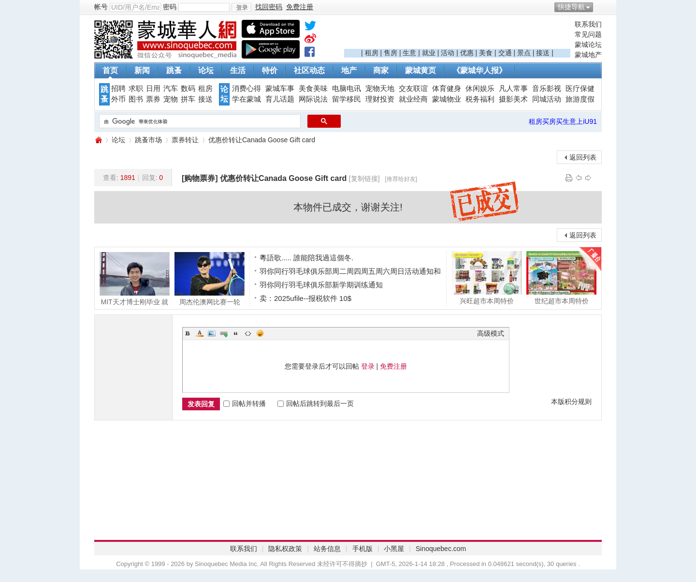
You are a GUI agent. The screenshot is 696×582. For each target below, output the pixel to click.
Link (224, 333)
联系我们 (588, 24)
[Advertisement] (457, 34)
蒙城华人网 (98, 140)
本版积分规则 (571, 401)
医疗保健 (580, 88)
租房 (371, 53)
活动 (447, 53)
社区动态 (309, 70)
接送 (543, 53)
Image (212, 333)
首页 (110, 70)
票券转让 (185, 140)
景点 (524, 53)
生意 (409, 53)
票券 (153, 99)
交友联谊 (413, 88)
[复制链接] (364, 178)
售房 (390, 53)
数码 (188, 88)
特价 (269, 70)
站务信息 (327, 548)
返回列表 (582, 157)
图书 (136, 99)
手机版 (362, 548)
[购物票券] (200, 178)
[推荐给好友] (401, 179)
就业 (428, 53)
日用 (153, 88)
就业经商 (413, 99)
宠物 (170, 99)
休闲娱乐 (479, 88)
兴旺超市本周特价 (486, 277)
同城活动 (546, 99)
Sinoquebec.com (441, 548)
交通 (505, 53)
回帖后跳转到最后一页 (315, 403)
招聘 (118, 88)
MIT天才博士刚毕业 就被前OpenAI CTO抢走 (135, 278)
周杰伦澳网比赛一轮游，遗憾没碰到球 (209, 278)
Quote (236, 333)
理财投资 (379, 99)
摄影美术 (513, 99)
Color (199, 333)
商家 (381, 70)
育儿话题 (279, 99)
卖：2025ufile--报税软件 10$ (305, 298)
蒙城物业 (446, 99)
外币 (118, 99)
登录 (368, 366)
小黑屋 (394, 548)
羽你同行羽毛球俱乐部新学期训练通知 (321, 285)
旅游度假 (580, 99)
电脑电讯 (346, 88)
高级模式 (490, 333)
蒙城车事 (279, 88)
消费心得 (246, 88)
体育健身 (446, 88)
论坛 (206, 70)
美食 (486, 53)
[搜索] (199, 121)
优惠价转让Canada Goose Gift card (261, 140)
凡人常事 (513, 88)
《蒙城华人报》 (479, 70)
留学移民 (346, 99)
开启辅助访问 (599, 6)
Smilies (260, 333)
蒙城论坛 (588, 44)
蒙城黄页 (420, 70)
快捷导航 (571, 7)
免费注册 (393, 366)
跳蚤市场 (148, 140)
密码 (169, 7)
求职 (136, 88)
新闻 (142, 70)
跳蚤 (174, 70)
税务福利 (479, 99)
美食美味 (313, 88)
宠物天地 (379, 88)
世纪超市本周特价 (561, 277)
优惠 (467, 53)
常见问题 (588, 34)
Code (248, 333)
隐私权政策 (285, 548)
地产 (349, 70)
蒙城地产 (588, 55)
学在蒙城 (246, 99)
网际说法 (313, 99)
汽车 (170, 88)
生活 (238, 70)
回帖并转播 (244, 403)
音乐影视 (546, 88)
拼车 (188, 99)
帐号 (101, 7)
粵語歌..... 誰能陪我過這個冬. (306, 258)
